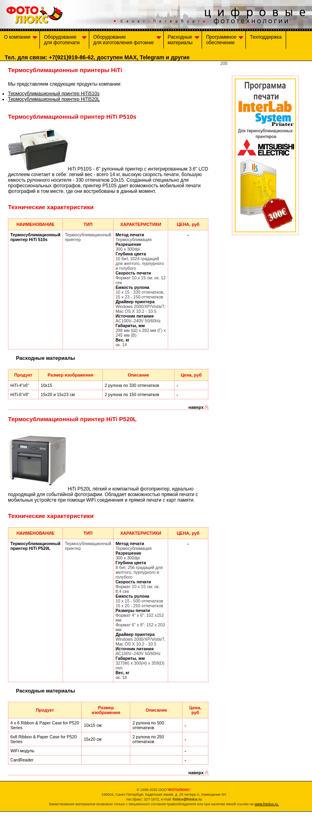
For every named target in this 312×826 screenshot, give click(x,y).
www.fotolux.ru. (267, 804)
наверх (196, 407)
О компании (20, 39)
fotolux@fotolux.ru (187, 799)
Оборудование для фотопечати (65, 39)
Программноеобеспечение (224, 39)
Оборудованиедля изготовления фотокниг (127, 39)
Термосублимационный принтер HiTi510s (54, 93)
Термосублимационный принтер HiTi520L (54, 99)
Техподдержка (266, 39)
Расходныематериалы (183, 39)
